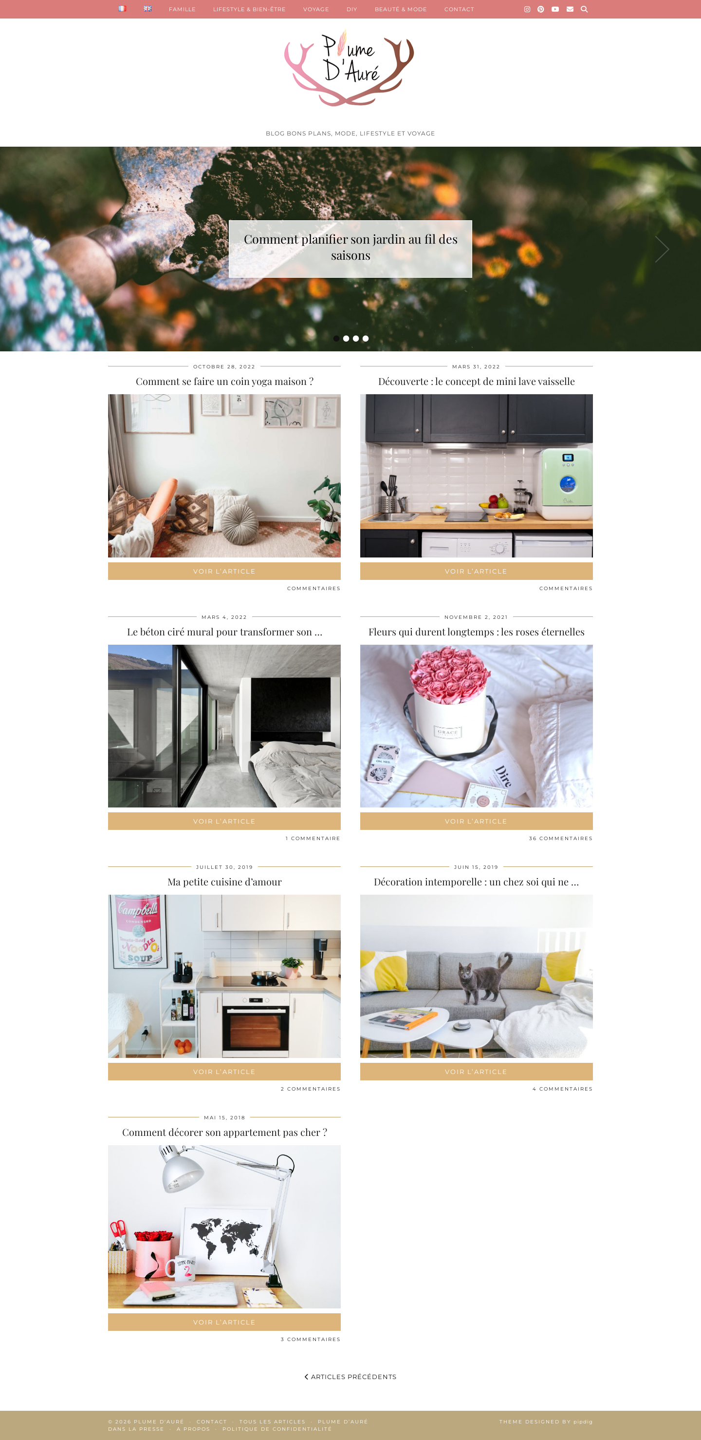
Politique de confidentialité (277, 1429)
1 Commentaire (313, 838)
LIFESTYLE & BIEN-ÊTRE (249, 9)
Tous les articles (273, 1422)
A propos (193, 1429)
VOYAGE (316, 9)
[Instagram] (527, 9)
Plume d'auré (159, 1422)
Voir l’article (224, 571)
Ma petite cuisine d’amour (224, 881)
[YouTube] (556, 9)
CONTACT (459, 9)
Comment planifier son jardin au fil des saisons (351, 246)
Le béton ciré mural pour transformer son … (224, 631)
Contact (212, 1422)
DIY (352, 9)
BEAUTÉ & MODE (401, 9)
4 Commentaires (563, 1089)
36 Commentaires (561, 838)
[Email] (570, 9)
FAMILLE (182, 9)
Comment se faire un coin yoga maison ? (225, 380)
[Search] (584, 9)
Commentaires (314, 588)
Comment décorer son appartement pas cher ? (224, 1131)
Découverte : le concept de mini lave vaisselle (476, 380)
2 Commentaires (311, 1089)
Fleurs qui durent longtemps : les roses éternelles (477, 631)
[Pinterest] (541, 9)
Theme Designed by (546, 1422)
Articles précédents (351, 1377)
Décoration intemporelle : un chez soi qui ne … (476, 881)
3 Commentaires (311, 1339)
